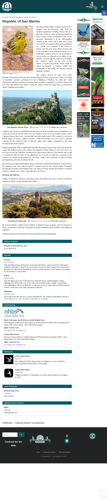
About (38, 452)
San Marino (33, 17)
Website (15, 73)
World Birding (14, 17)
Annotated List (9, 294)
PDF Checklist (9, 262)
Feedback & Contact (49, 452)
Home (4, 17)
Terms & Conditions (64, 452)
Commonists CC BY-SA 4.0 (38, 221)
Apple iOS (18, 372)
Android (18, 359)
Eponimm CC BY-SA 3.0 (40, 127)
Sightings (7, 410)
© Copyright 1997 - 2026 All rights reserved (53, 456)
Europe (23, 17)
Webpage (7, 393)
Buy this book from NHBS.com (14, 330)
